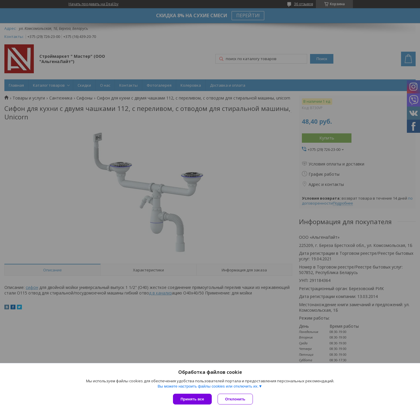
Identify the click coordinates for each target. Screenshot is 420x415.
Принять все (192, 399)
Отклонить (235, 399)
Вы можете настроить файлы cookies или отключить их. (208, 386)
